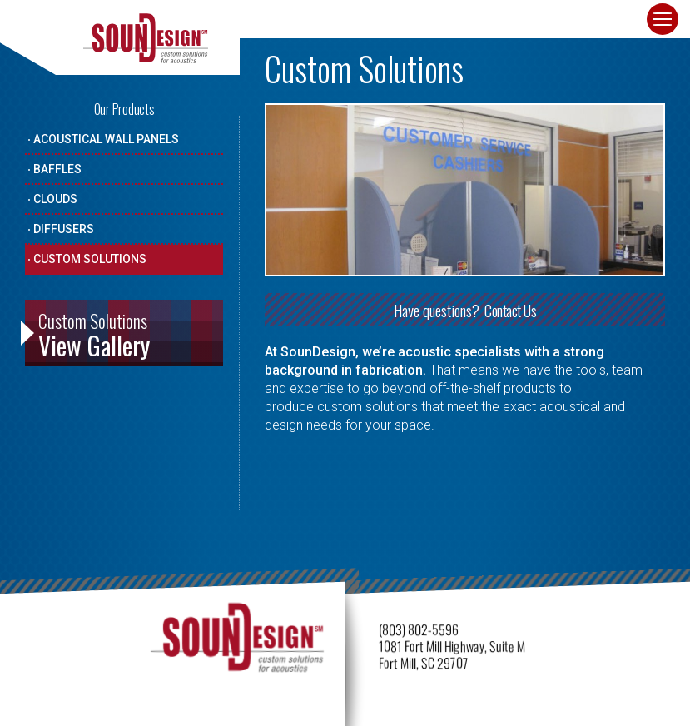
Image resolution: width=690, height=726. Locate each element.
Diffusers (63, 229)
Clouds (55, 199)
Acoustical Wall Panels (106, 139)
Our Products (124, 109)
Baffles (57, 169)
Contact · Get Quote (578, 23)
